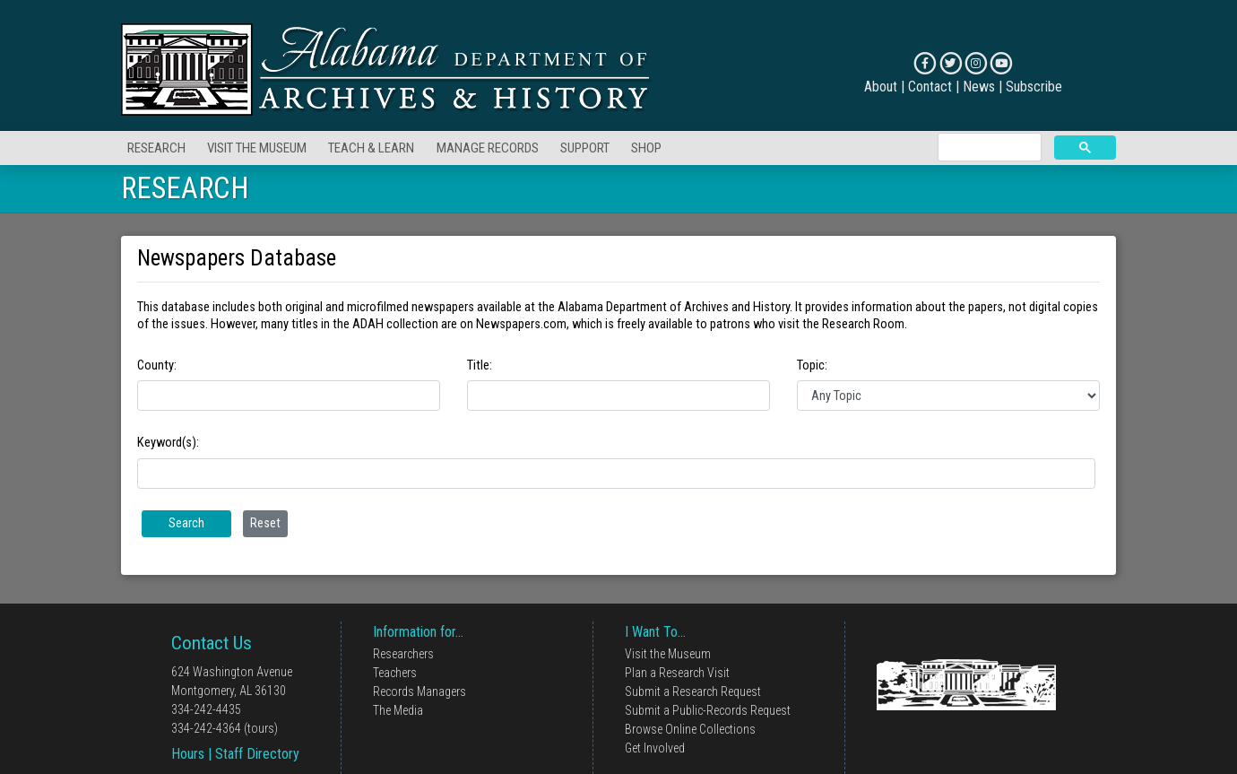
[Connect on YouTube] (1001, 63)
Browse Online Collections (690, 729)
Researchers (403, 654)
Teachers (395, 672)
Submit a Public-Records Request (708, 710)
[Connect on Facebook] (924, 63)
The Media (398, 710)
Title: (479, 365)
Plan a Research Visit (677, 672)
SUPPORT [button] (585, 148)
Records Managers (419, 691)
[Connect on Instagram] (976, 63)
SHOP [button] (646, 148)
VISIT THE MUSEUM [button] (257, 148)
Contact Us (211, 643)
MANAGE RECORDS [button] (488, 148)
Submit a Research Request (693, 691)
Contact (930, 86)
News (979, 86)
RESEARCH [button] (156, 148)
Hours (187, 753)
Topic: (812, 365)
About (880, 86)
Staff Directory (257, 753)
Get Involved (655, 748)
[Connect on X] (950, 63)
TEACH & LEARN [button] (371, 148)
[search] (988, 147)
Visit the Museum (668, 654)
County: (157, 365)
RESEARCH (185, 188)
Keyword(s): (168, 442)
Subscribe (1034, 86)
